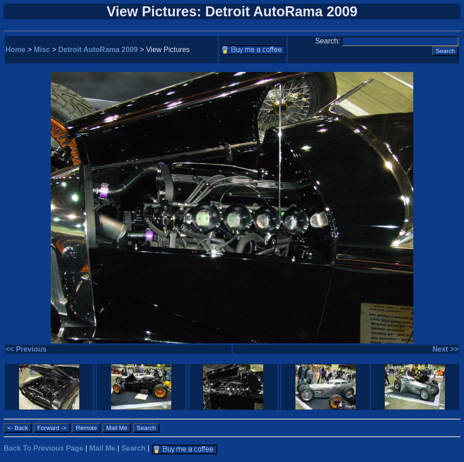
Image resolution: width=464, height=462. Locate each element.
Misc (42, 49)
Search (133, 448)
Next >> (445, 349)
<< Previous (26, 349)
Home (15, 49)
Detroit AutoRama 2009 (98, 49)
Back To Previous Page (43, 448)
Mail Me (102, 448)
